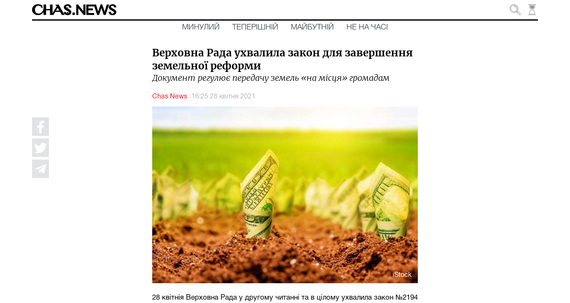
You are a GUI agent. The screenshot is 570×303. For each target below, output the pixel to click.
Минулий (201, 27)
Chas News (169, 97)
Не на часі (367, 27)
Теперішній (255, 27)
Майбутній (312, 27)
